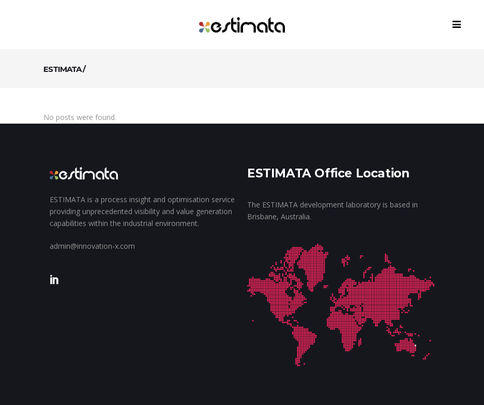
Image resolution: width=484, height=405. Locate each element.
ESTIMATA (62, 69)
